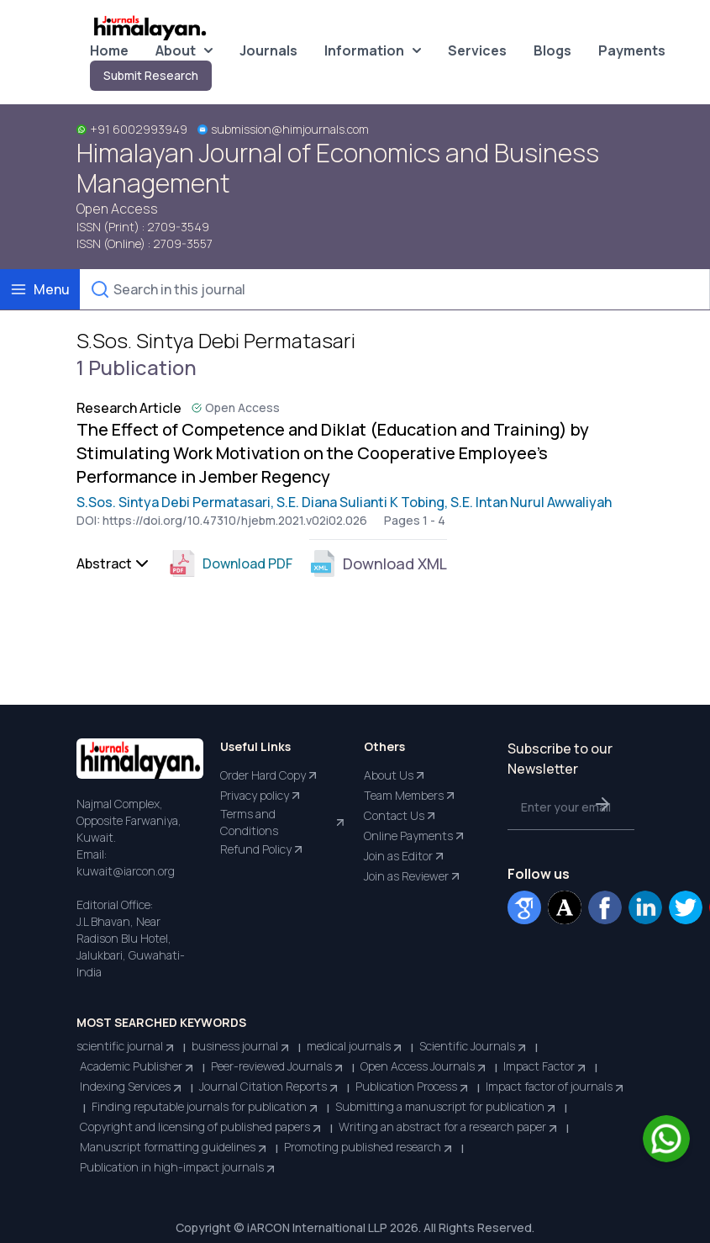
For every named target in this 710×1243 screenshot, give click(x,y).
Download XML (378, 563)
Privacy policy (261, 795)
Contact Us (401, 816)
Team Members (410, 795)
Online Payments (415, 836)
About (184, 50)
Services (477, 50)
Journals (268, 50)
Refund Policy (262, 849)
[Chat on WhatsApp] (666, 1138)
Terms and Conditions (283, 822)
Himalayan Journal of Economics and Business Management (337, 168)
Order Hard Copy (269, 775)
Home (109, 50)
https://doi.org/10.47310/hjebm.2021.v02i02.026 (235, 520)
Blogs (552, 50)
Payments (631, 50)
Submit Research (150, 75)
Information (372, 50)
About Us (395, 775)
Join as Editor (405, 856)
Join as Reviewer (413, 876)
